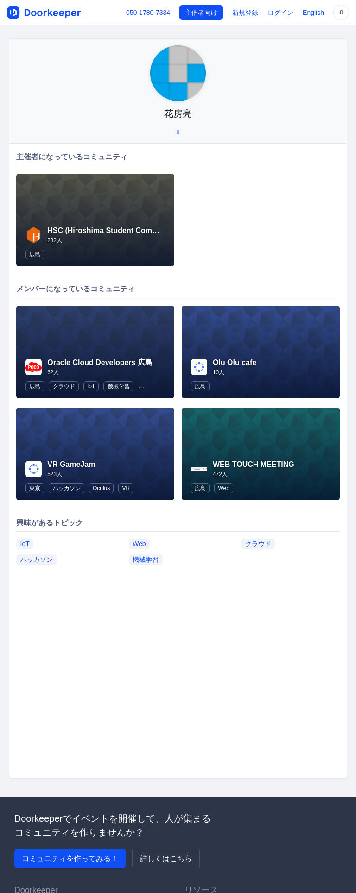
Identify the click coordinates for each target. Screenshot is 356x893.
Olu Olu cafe (234, 362)
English (313, 12)
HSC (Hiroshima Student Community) (113, 230)
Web (223, 488)
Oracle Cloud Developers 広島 (100, 362)
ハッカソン (67, 488)
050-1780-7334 (148, 12)
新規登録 (245, 12)
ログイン (280, 12)
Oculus (101, 488)
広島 (34, 254)
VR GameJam (71, 464)
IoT (91, 386)
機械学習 (119, 386)
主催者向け (201, 12)
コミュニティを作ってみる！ (70, 858)
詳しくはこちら (166, 858)
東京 (34, 488)
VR (126, 488)
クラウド (64, 386)
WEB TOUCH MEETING (253, 464)
